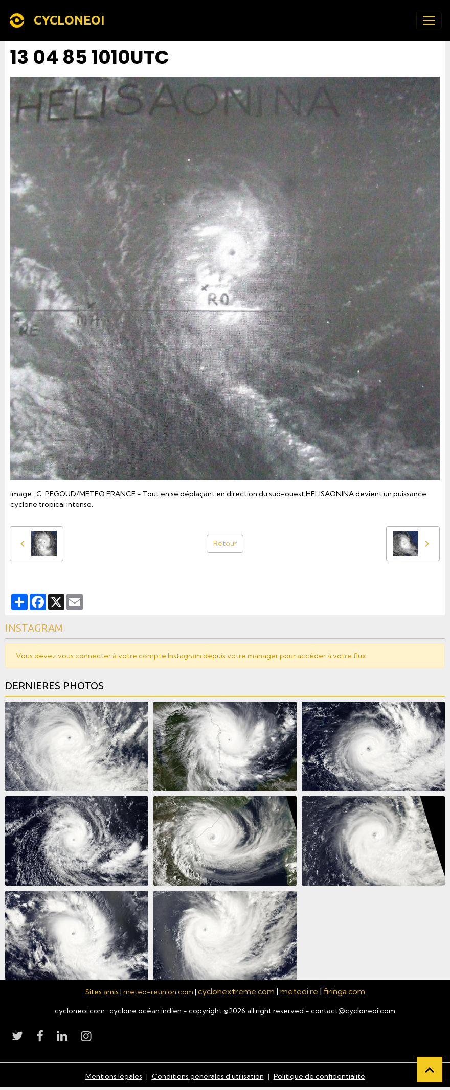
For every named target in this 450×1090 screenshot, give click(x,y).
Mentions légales (113, 1076)
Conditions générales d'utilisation (208, 1076)
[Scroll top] (429, 1069)
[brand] (58, 20)
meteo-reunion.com (158, 991)
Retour (225, 543)
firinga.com (344, 991)
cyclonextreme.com (236, 991)
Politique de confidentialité (319, 1076)
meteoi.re (299, 991)
